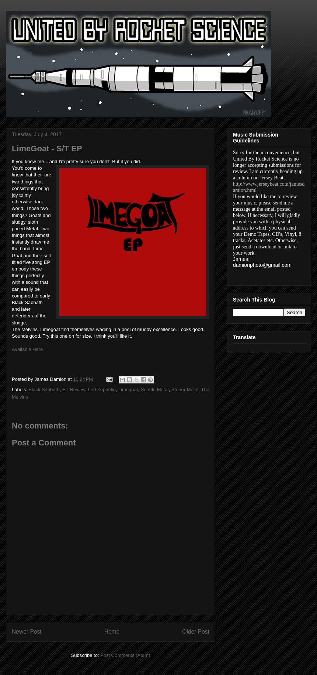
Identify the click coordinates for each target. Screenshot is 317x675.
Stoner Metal (185, 389)
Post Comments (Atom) (125, 655)
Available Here (27, 349)
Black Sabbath (44, 389)
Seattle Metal (155, 389)
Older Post (195, 631)
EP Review (74, 389)
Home (112, 631)
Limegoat (128, 389)
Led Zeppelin (102, 389)
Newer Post (27, 631)
